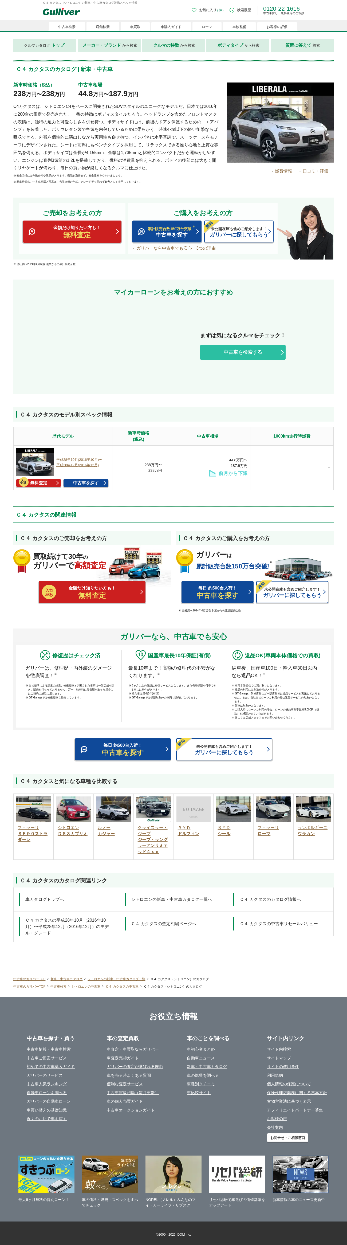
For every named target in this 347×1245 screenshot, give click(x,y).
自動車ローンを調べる (47, 1092)
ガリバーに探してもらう (236, 229)
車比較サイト (199, 1092)
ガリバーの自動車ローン (49, 1101)
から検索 (109, 45)
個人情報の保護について (289, 1084)
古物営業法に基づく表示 (289, 1101)
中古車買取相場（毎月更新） (133, 1092)
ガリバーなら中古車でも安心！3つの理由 (176, 248)
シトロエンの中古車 (86, 986)
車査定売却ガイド (123, 1058)
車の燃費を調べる (203, 1075)
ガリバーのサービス (45, 1075)
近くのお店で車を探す (47, 1118)
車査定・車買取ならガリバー (133, 1049)
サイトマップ (279, 1058)
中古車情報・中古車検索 (49, 1049)
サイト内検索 (279, 1049)
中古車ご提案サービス (47, 1058)
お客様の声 (277, 1118)
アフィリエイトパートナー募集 (295, 1110)
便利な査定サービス (125, 1084)
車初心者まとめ (201, 1049)
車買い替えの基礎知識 (47, 1110)
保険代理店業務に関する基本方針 (297, 1092)
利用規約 (275, 1075)
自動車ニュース (201, 1058)
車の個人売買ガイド (125, 1101)
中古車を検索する (243, 352)
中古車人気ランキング (47, 1084)
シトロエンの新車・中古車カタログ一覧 (116, 979)
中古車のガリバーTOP (29, 979)
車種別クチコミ (201, 1084)
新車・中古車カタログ (66, 979)
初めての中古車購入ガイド (51, 1066)
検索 (303, 45)
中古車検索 (58, 986)
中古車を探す (166, 231)
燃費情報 (283, 171)
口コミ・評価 (315, 171)
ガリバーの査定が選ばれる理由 (135, 1066)
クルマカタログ (44, 45)
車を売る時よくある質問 (129, 1075)
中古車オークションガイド (131, 1110)
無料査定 (38, 483)
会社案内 (275, 1127)
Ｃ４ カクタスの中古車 (121, 986)
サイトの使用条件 (283, 1066)
